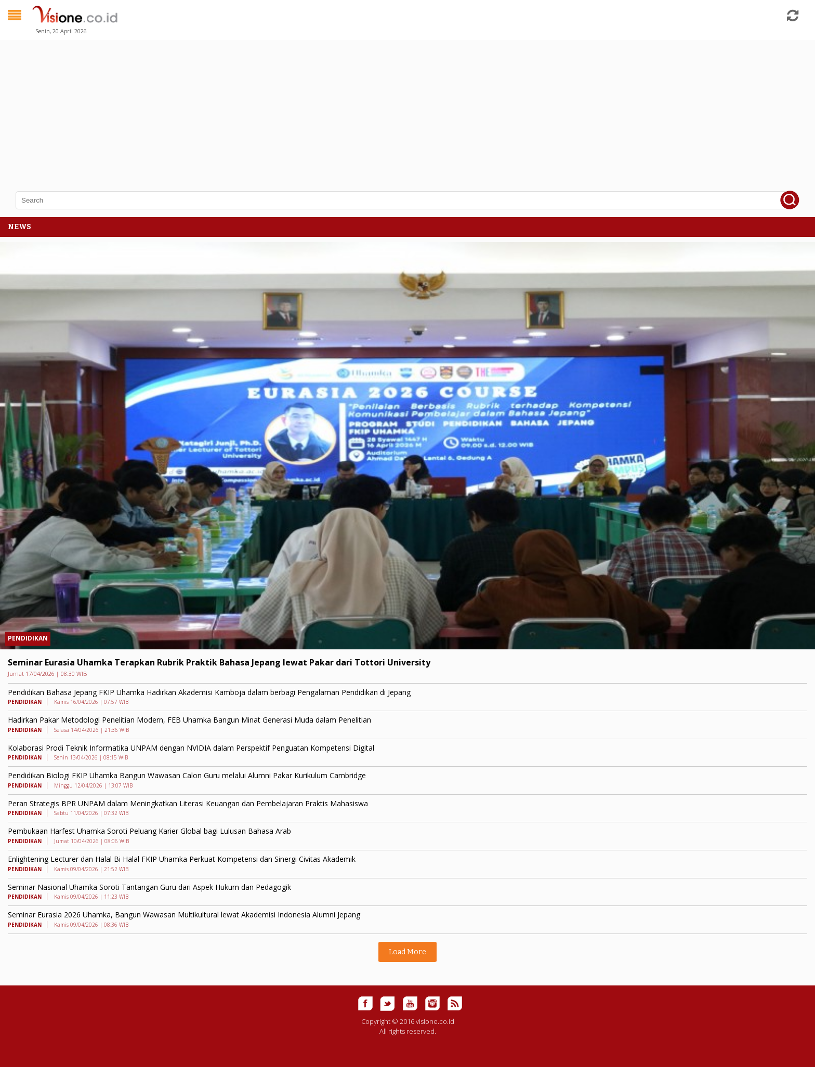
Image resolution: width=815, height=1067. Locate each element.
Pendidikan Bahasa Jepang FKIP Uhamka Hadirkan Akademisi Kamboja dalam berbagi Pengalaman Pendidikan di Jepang (209, 692)
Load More (407, 952)
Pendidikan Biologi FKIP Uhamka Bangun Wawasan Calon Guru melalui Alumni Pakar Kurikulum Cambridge (187, 775)
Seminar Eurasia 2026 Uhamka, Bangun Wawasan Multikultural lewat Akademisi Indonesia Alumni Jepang (184, 914)
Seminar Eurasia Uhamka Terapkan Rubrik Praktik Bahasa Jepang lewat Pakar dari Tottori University (219, 662)
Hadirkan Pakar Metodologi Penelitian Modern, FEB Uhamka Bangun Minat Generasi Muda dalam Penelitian (189, 720)
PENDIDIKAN (28, 638)
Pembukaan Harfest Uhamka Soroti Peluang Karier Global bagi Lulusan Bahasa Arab (149, 831)
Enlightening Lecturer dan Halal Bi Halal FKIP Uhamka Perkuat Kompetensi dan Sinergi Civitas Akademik (182, 859)
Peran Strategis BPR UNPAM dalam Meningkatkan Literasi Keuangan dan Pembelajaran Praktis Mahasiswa (188, 803)
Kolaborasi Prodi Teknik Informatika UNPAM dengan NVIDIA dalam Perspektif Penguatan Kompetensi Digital (191, 748)
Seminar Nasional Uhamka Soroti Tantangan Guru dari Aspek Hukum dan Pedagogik (149, 887)
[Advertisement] (312, 109)
